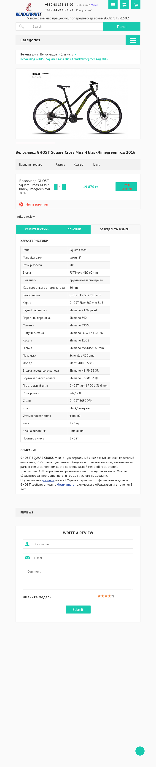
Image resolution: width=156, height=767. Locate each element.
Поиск (121, 26)
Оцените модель (37, 597)
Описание (74, 229)
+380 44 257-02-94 (59, 10)
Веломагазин (29, 54)
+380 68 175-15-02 (59, 5)
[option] (78, 104)
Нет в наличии (126, 186)
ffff (140, 751)
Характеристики (37, 229)
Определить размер (114, 229)
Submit (78, 609)
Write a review (26, 217)
